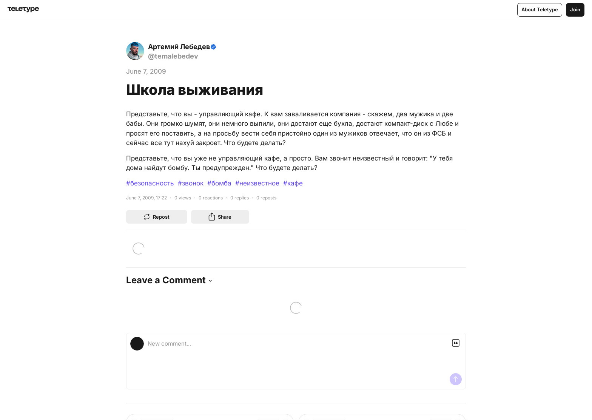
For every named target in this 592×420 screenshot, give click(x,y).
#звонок (191, 183)
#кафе (293, 183)
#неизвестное (257, 183)
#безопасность (150, 183)
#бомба (219, 183)
